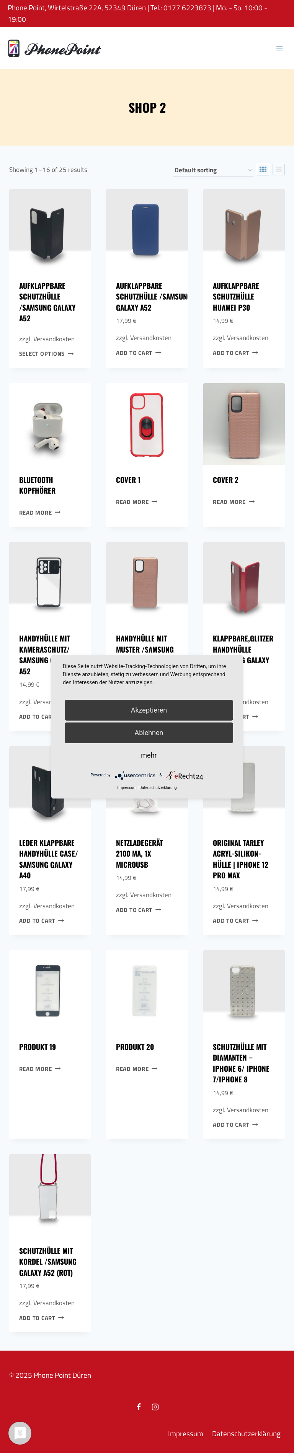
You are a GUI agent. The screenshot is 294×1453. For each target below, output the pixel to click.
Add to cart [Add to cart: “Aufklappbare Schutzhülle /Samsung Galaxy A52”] (138, 352)
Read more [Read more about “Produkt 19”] (40, 1068)
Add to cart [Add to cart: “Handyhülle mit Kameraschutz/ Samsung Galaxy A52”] (41, 716)
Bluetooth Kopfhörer (37, 485)
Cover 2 (225, 479)
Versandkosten (54, 339)
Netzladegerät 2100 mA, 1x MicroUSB (139, 853)
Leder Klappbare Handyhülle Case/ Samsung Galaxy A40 (48, 859)
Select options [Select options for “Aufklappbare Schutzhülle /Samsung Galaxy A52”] (46, 353)
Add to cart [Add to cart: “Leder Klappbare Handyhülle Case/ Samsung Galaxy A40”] (41, 920)
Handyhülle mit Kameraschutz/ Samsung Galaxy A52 (45, 654)
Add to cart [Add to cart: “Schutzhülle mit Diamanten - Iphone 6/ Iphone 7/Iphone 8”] (235, 1124)
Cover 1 (128, 479)
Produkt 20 (135, 1046)
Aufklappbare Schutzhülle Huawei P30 (236, 296)
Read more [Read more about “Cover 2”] (234, 501)
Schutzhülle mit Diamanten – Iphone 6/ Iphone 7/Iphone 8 (241, 1063)
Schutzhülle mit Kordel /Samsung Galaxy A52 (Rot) (48, 1261)
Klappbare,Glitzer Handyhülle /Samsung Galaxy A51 (243, 654)
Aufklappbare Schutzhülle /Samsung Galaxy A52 (47, 302)
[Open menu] (279, 48)
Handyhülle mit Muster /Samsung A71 (145, 649)
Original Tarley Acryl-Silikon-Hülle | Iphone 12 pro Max (240, 859)
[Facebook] (138, 1407)
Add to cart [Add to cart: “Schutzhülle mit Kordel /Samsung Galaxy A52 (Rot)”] (41, 1318)
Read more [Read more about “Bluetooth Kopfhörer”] (40, 512)
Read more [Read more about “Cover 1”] (137, 501)
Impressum (185, 1433)
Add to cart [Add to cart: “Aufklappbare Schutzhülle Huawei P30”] (235, 352)
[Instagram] (155, 1407)
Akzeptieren (149, 710)
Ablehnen (148, 733)
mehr (149, 755)
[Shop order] (213, 170)
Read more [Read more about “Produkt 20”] (137, 1068)
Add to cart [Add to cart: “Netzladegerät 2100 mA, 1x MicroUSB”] (138, 909)
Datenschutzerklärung (246, 1433)
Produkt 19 (37, 1046)
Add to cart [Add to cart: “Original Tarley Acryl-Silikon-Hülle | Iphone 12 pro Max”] (235, 920)
